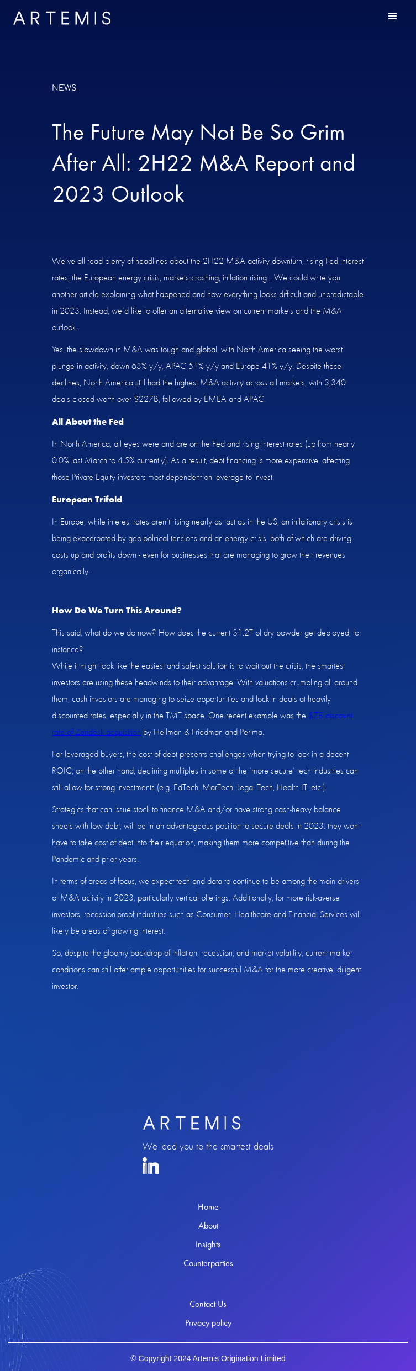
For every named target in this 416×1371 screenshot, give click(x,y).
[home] (59, 18)
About (208, 1225)
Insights (208, 1244)
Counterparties (208, 1263)
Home (208, 1207)
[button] (392, 16)
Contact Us (208, 1304)
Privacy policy (208, 1323)
